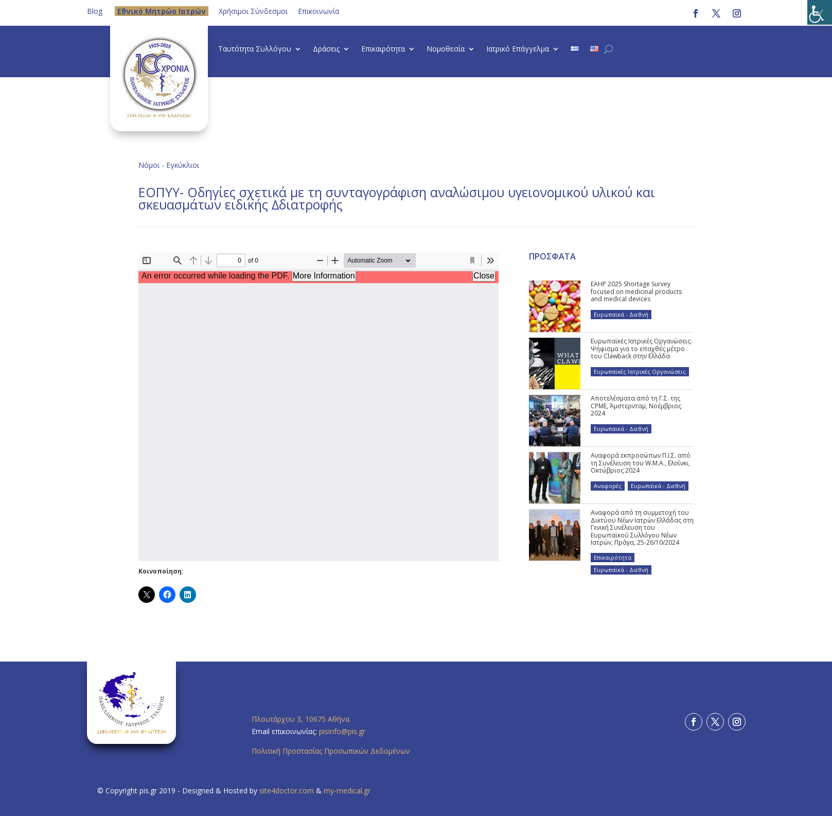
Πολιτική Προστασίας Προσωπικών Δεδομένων (331, 751)
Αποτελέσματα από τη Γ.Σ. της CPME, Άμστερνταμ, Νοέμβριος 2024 (636, 406)
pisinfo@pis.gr (343, 731)
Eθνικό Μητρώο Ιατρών (161, 11)
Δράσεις (326, 49)
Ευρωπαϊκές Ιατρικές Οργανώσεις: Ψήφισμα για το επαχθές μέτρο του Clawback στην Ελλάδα (641, 348)
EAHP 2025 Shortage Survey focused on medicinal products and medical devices (636, 291)
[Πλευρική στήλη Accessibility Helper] (819, 12)
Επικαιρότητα (383, 49)
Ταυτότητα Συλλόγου (254, 49)
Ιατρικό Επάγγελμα (517, 49)
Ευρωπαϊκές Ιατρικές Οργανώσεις (640, 371)
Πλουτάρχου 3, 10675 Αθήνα (300, 719)
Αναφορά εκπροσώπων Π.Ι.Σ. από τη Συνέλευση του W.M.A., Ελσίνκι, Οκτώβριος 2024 (641, 463)
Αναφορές (608, 486)
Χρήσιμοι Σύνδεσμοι (253, 11)
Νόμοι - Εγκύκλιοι (168, 165)
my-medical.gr (347, 790)
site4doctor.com (286, 790)
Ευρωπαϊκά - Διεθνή (621, 314)
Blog (94, 11)
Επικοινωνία (318, 11)
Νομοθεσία (446, 49)
